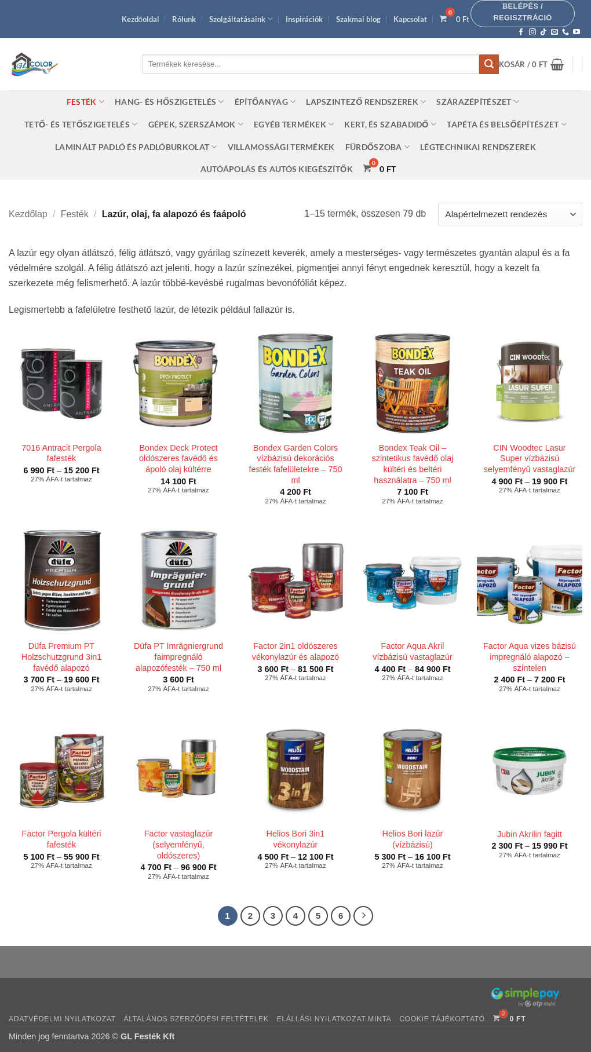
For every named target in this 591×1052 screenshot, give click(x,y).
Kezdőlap (28, 214)
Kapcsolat (410, 19)
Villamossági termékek (281, 147)
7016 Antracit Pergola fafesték (61, 453)
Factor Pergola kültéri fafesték (61, 839)
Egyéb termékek (294, 124)
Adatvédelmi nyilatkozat (62, 1019)
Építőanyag (265, 101)
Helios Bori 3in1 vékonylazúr (296, 839)
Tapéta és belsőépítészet (507, 124)
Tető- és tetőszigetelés (81, 124)
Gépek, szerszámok (195, 124)
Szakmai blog (358, 19)
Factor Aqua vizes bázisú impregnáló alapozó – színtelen (529, 656)
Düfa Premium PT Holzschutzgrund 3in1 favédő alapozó (61, 656)
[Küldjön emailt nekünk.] (554, 32)
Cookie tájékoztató (442, 1019)
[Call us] (565, 32)
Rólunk (184, 19)
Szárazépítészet (477, 101)
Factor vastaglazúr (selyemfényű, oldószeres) (178, 844)
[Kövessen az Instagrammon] (532, 32)
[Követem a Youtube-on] (576, 32)
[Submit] (489, 64)
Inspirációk (304, 19)
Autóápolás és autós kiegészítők (276, 169)
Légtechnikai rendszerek (478, 147)
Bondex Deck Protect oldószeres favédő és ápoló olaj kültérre (178, 458)
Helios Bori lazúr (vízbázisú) (412, 839)
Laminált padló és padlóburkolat (136, 146)
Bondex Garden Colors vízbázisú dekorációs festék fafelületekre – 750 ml (295, 464)
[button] (522, 13)
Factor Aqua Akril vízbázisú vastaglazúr (413, 651)
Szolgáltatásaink (241, 18)
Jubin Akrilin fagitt (529, 834)
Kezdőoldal (140, 19)
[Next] (363, 916)
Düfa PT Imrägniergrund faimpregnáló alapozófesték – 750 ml (178, 656)
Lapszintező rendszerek (366, 101)
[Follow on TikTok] (543, 32)
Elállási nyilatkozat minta (333, 1019)
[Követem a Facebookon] (520, 32)
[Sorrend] (510, 214)
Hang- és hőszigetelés (169, 101)
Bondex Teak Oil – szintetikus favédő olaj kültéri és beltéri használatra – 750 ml (413, 464)
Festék (85, 101)
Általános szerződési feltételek (196, 1019)
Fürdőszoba (377, 146)
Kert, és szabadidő (390, 124)
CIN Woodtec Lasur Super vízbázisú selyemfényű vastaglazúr (529, 458)
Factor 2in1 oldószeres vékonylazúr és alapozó (295, 651)
